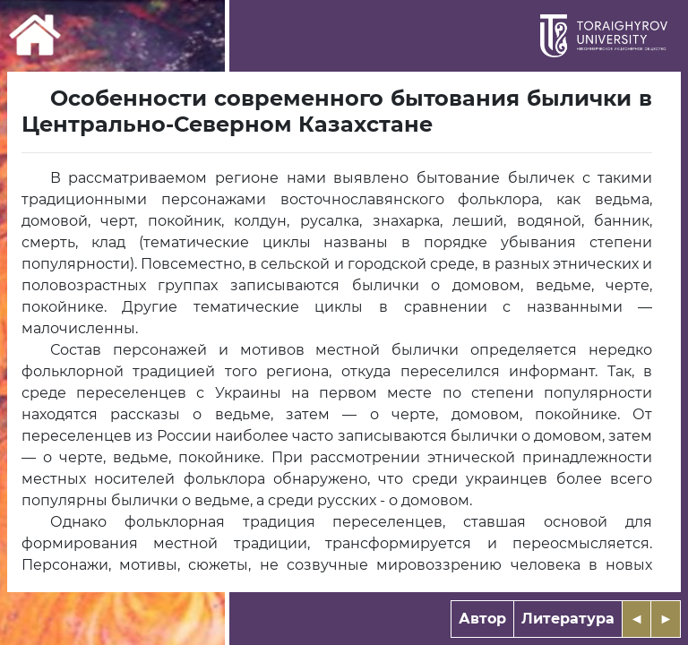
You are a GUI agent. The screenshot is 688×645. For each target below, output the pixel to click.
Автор (482, 618)
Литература (568, 618)
